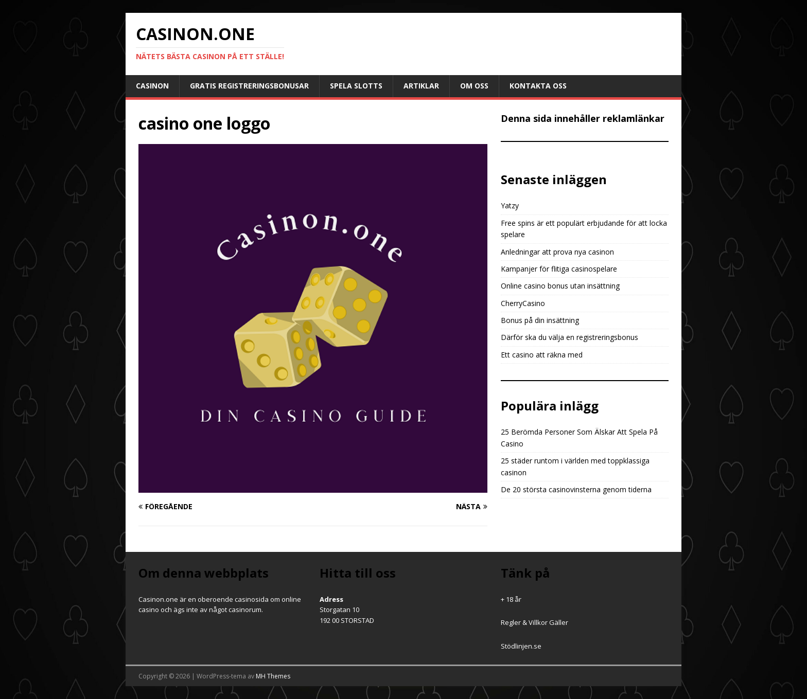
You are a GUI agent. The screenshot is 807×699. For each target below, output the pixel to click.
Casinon (152, 86)
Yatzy (510, 205)
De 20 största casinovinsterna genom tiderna (576, 489)
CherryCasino (523, 303)
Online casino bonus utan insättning (560, 286)
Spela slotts (356, 86)
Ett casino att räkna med (542, 355)
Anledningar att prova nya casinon (557, 252)
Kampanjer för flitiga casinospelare (559, 269)
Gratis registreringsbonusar (249, 86)
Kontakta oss (538, 86)
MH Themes (273, 676)
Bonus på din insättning (540, 320)
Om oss (474, 86)
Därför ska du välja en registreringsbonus (569, 337)
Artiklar (421, 86)
